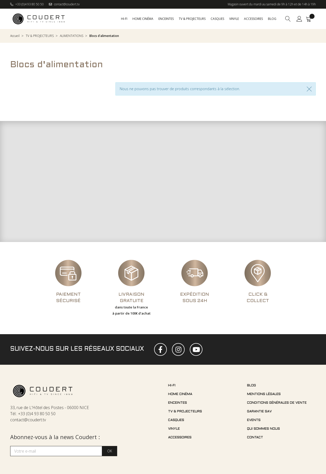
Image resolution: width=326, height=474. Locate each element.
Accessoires (180, 437)
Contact (255, 437)
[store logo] (38, 18)
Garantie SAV (259, 411)
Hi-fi (171, 385)
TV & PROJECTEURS (40, 36)
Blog (251, 385)
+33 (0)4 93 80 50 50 (27, 4)
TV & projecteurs (185, 411)
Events (254, 420)
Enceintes (177, 402)
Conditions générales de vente (277, 402)
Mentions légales (264, 394)
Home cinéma (180, 394)
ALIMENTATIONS (71, 36)
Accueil (15, 36)
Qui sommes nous (263, 428)
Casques (176, 420)
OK (109, 451)
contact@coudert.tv (64, 4)
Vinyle (174, 428)
